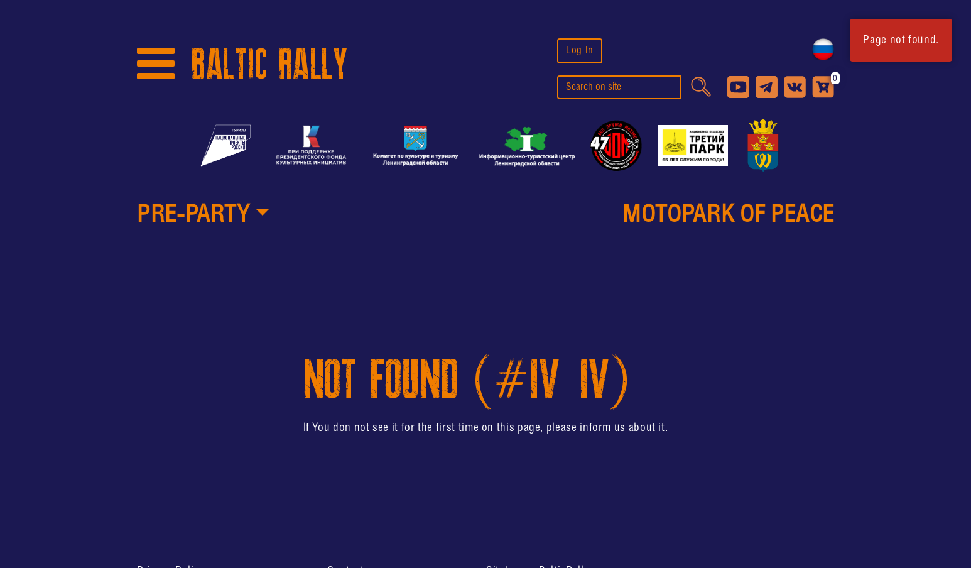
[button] (203, 216)
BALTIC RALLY (269, 65)
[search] (619, 87)
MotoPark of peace (728, 215)
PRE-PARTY (193, 215)
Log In (580, 50)
